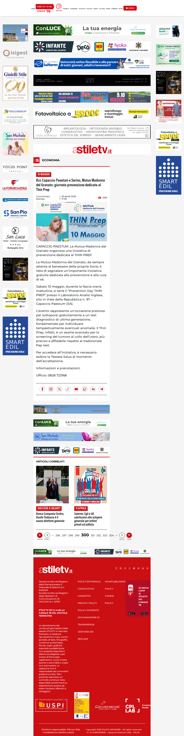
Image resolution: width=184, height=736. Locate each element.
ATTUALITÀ (82, 8)
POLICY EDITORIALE (89, 581)
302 (98, 535)
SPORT (121, 8)
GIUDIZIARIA (74, 8)
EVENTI (108, 8)
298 (70, 535)
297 (64, 535)
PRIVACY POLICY (87, 603)
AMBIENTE (114, 8)
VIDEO (130, 8)
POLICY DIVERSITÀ (88, 610)
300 (85, 535)
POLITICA (89, 8)
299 (77, 535)
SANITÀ (95, 8)
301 (93, 535)
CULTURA (102, 8)
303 (105, 535)
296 (58, 535)
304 (111, 535)
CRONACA (66, 8)
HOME (33, 8)
